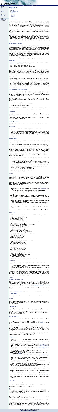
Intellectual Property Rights (14, 11)
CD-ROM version (13, 12)
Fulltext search (3, 15)
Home (22, 5)
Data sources (13, 10)
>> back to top (11, 173)
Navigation (2, 6)
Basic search (2, 11)
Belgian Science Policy (42, 322)
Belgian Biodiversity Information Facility (28, 409)
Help (32, 5)
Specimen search (3, 14)
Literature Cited (13, 15)
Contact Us (28, 5)
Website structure (13, 9)
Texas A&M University (36, 46)
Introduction (12, 8)
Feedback (35, 5)
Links (25, 5)
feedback (4, 20)
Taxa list (2, 8)
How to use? (12, 16)
